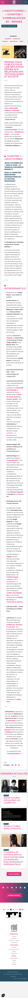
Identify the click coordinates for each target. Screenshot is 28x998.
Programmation (14, 958)
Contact (14, 947)
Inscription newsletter (14, 895)
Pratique (14, 936)
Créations (5, 41)
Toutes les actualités (14, 874)
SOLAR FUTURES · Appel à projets (12, 827)
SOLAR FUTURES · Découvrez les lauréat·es (12, 800)
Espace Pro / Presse (14, 940)
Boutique (14, 964)
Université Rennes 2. (14, 753)
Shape (21, 41)
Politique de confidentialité (13, 974)
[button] (3, 995)
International (14, 41)
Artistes (14, 960)
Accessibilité (14, 942)
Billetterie (14, 938)
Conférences (16, 38)
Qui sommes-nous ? (14, 949)
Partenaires (14, 953)
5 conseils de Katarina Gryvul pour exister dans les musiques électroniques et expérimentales (14, 858)
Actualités (8, 38)
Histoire (14, 951)
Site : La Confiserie (20, 978)
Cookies (13, 976)
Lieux (14, 962)
